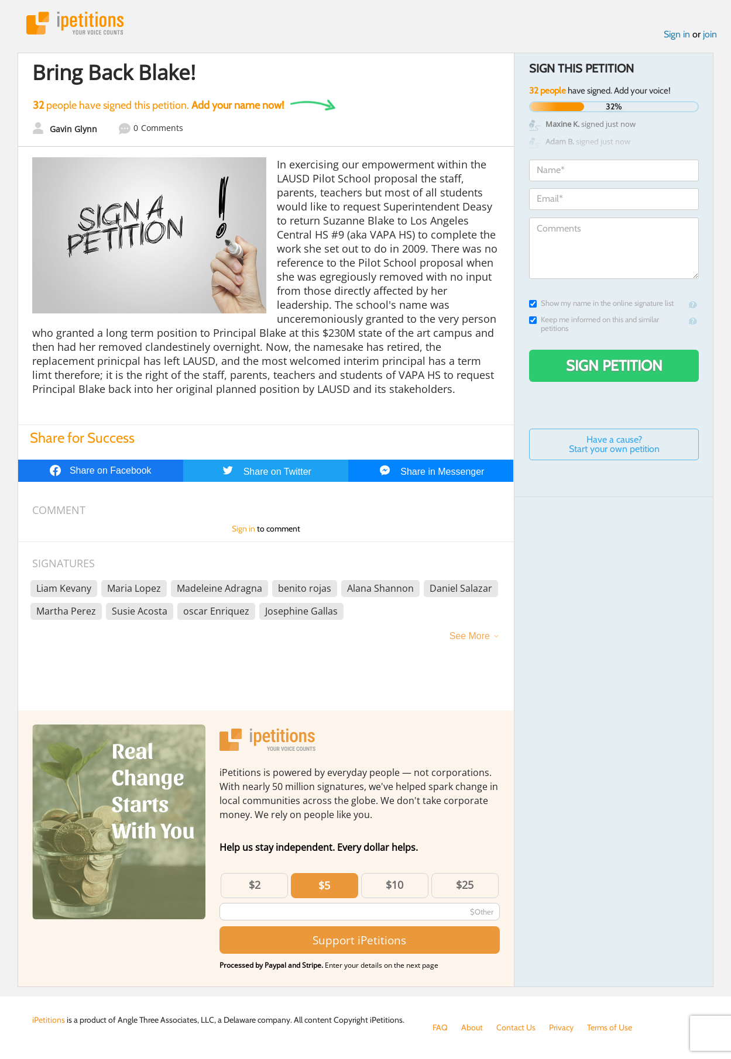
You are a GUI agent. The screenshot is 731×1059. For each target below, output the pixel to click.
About (472, 1027)
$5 (324, 885)
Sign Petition (614, 365)
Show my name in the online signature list (601, 303)
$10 (394, 885)
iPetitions (74, 23)
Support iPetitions (359, 940)
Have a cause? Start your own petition (614, 444)
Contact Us (516, 1027)
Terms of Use (609, 1027)
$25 (464, 885)
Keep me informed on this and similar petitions (594, 324)
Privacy (561, 1027)
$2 (254, 885)
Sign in (677, 34)
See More (469, 636)
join (710, 34)
